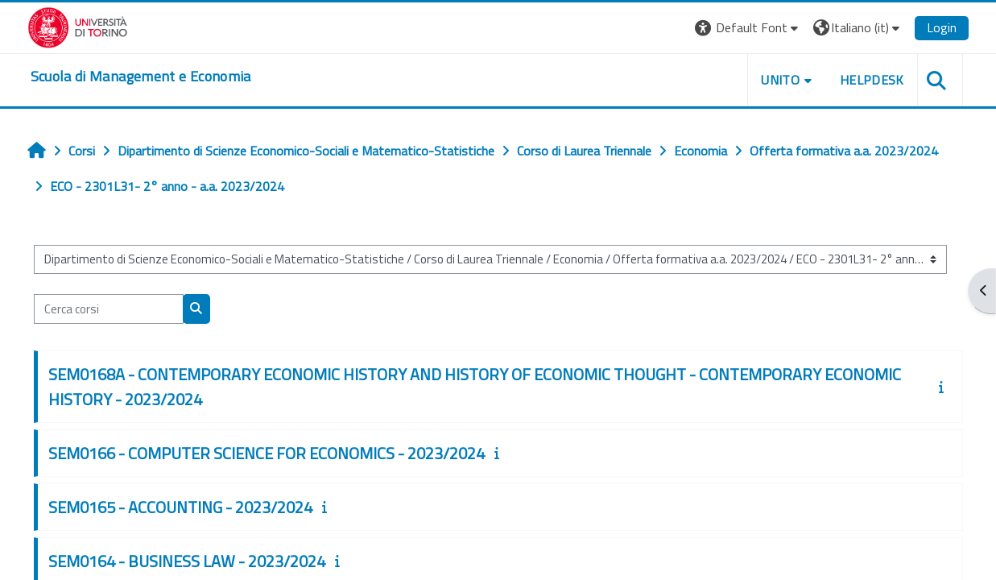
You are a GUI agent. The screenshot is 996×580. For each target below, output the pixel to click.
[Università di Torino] (77, 25)
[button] (748, 27)
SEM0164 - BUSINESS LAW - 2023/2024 (186, 561)
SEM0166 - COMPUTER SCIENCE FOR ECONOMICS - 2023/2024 (266, 453)
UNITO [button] (780, 79)
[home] (141, 76)
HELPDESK (872, 79)
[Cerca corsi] (109, 309)
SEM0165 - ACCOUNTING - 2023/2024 (180, 507)
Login (942, 27)
